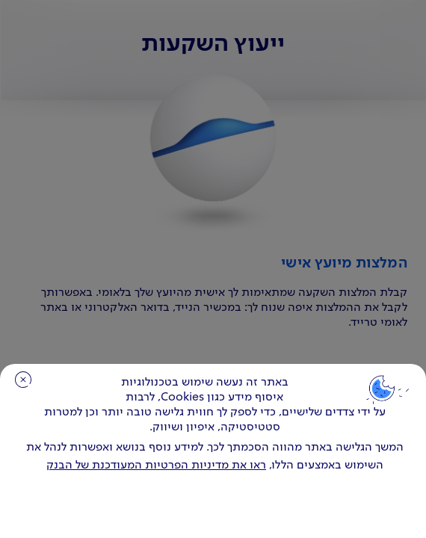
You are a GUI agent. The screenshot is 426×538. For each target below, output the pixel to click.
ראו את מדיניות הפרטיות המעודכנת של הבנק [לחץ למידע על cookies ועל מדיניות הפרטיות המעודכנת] (156, 465)
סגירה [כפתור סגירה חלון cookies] (23, 379)
